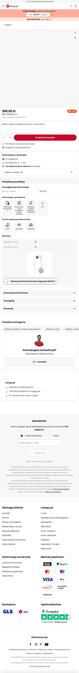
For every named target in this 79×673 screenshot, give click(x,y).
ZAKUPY (38, 15)
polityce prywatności (53, 492)
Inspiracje (45, 544)
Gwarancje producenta (13, 539)
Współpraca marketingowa (54, 517)
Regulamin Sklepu (11, 567)
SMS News (46, 526)
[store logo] (13, 6)
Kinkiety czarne (53, 329)
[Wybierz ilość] (7, 138)
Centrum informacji (12, 562)
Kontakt (6, 513)
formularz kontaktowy (61, 489)
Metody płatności (10, 531)
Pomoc (5, 517)
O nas (44, 513)
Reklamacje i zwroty (12, 526)
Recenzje (8, 308)
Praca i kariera (48, 531)
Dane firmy (7, 575)
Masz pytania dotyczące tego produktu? (33, 281)
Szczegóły (9, 300)
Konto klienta (8, 544)
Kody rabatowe (48, 535)
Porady (55, 544)
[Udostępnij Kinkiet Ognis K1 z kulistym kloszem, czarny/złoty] (75, 37)
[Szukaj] (71, 6)
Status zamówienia (11, 522)
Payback (45, 539)
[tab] (20, 528)
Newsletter (46, 522)
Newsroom (46, 548)
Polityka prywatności (12, 571)
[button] (75, 33)
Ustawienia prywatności (18, 649)
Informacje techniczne (16, 292)
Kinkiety (8, 25)
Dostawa (6, 535)
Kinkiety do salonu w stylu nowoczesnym (22, 329)
